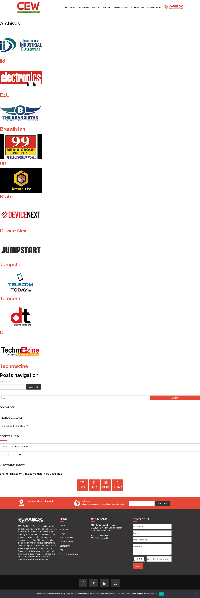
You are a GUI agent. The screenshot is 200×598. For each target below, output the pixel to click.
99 (3, 163)
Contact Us (137, 7)
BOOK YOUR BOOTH (11, 455)
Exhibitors (83, 7)
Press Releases (66, 537)
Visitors (96, 7)
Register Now (154, 7)
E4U (5, 95)
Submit (175, 398)
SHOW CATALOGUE (12, 418)
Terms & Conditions (69, 554)
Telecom (10, 298)
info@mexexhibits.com (103, 538)
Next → (6, 381)
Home (62, 525)
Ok (161, 594)
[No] (196, 593)
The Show (70, 7)
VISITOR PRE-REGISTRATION (15, 447)
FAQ (62, 550)
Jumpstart (12, 264)
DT (3, 332)
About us (64, 529)
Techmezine (14, 366)
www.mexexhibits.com (38, 559)
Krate (6, 197)
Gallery (107, 7)
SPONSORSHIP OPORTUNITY (15, 426)
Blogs (62, 533)
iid (2, 61)
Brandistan (12, 129)
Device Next (14, 230)
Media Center (121, 7)
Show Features (66, 541)
